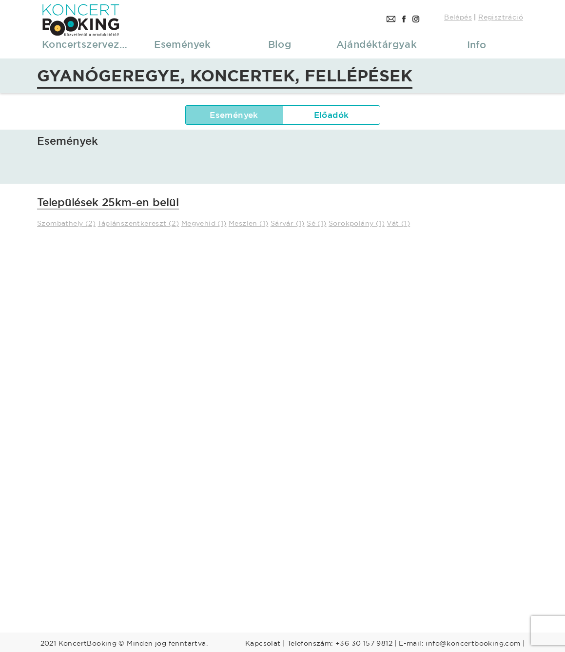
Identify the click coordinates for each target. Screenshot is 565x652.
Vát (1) (398, 223)
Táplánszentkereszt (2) (138, 223)
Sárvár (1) (288, 223)
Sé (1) (316, 223)
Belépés (458, 17)
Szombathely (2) (66, 223)
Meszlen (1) (248, 223)
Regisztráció (500, 17)
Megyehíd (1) (204, 223)
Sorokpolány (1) (357, 223)
